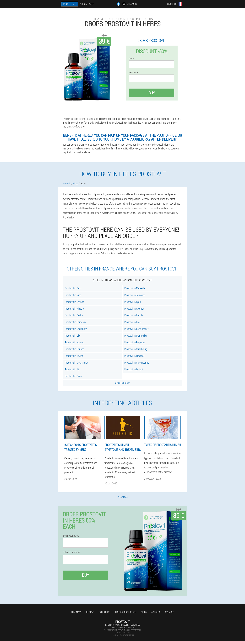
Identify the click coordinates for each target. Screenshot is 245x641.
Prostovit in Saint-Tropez (136, 328)
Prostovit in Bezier (73, 376)
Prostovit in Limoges (134, 355)
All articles (123, 496)
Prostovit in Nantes (74, 342)
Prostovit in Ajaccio (74, 308)
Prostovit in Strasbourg (135, 349)
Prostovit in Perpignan (135, 342)
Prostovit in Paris (73, 288)
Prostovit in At (72, 369)
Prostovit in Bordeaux (75, 322)
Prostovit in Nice (73, 295)
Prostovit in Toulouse (134, 295)
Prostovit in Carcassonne (136, 362)
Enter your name (71, 535)
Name (131, 58)
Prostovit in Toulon (74, 355)
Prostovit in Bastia (74, 315)
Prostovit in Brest (132, 322)
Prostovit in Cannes (74, 301)
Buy (152, 92)
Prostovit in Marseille (134, 288)
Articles (155, 612)
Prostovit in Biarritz (133, 315)
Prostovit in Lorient (133, 369)
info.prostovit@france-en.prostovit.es (122, 625)
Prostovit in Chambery (76, 328)
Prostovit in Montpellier (135, 335)
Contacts (169, 612)
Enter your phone (71, 552)
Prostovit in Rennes (74, 349)
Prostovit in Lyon (132, 301)
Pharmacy (76, 612)
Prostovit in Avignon (134, 308)
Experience (104, 612)
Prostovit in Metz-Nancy (76, 362)
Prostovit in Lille (72, 335)
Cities (144, 612)
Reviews (90, 612)
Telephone (133, 72)
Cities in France (122, 382)
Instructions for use (125, 612)
